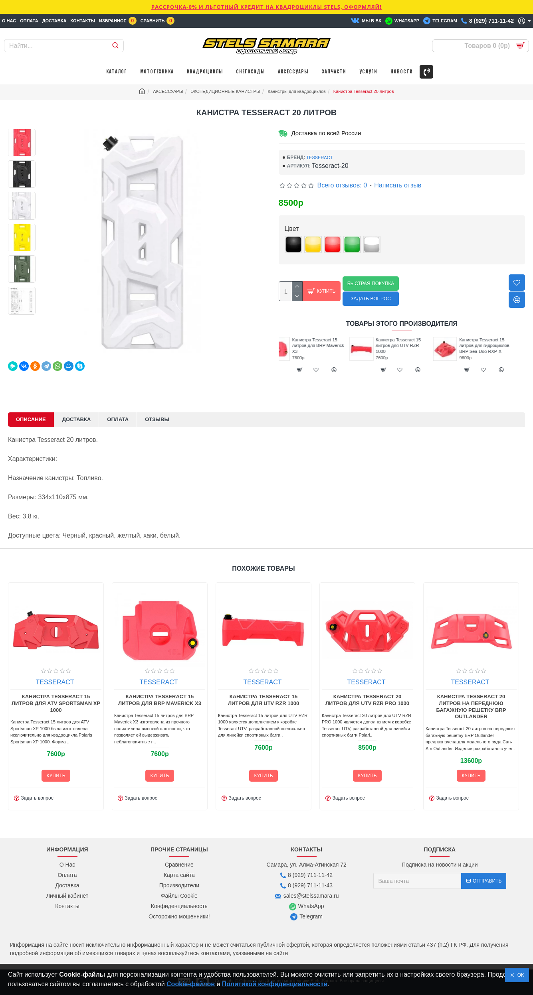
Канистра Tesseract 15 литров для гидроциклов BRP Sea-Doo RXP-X (497, 345)
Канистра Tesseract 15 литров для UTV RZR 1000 (411, 345)
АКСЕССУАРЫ (168, 91)
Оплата (118, 419)
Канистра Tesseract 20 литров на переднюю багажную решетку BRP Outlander (471, 707)
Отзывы (157, 419)
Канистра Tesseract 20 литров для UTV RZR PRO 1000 (367, 700)
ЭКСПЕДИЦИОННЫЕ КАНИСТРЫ (225, 91)
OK (519, 975)
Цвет (292, 228)
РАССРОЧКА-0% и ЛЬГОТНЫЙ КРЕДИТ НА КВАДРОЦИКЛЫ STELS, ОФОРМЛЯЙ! (266, 6)
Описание (31, 419)
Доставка (76, 419)
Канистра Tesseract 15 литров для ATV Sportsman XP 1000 (56, 703)
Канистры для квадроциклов (297, 91)
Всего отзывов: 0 (342, 185)
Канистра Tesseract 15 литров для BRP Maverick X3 (331, 345)
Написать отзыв (397, 185)
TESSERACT (319, 157)
